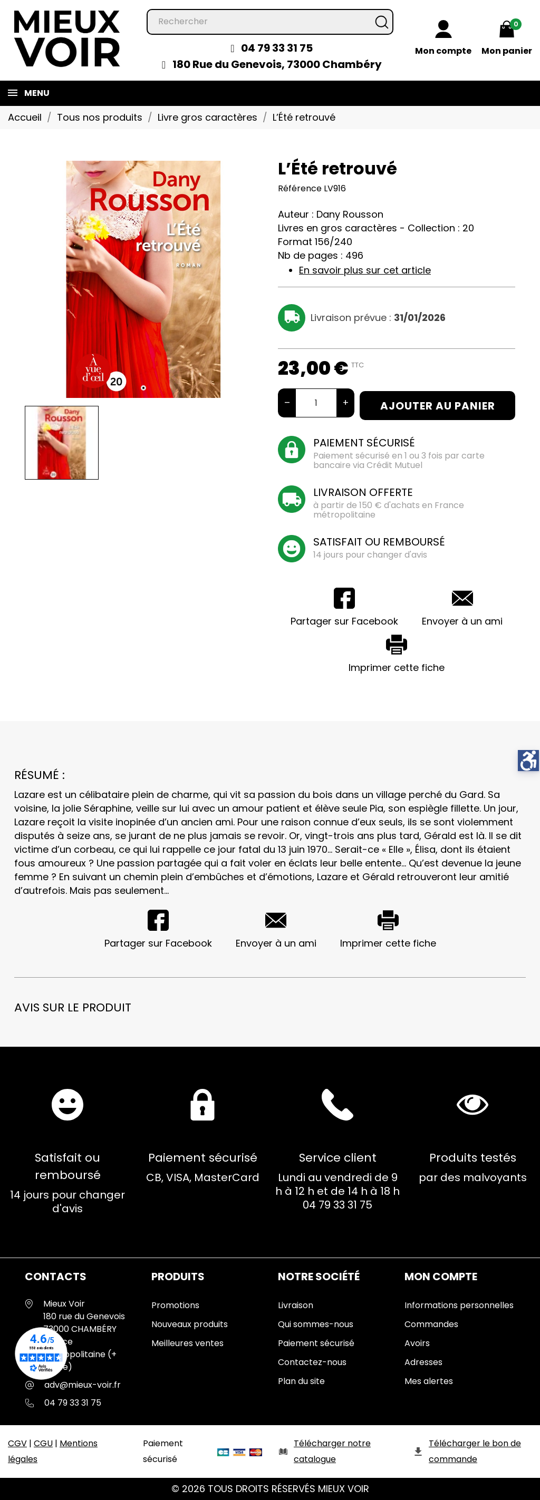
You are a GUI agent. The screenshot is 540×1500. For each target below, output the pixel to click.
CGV (17, 1443)
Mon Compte (440, 1276)
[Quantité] (316, 402)
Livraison (295, 1305)
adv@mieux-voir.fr (82, 1385)
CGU (43, 1443)
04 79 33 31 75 (277, 48)
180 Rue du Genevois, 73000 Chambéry (277, 64)
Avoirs (417, 1343)
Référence (300, 188)
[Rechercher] (270, 22)
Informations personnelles (459, 1305)
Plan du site (301, 1381)
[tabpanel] (143, 279)
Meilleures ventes (187, 1343)
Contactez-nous (312, 1362)
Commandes (431, 1324)
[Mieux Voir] (67, 38)
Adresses (423, 1362)
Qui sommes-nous (315, 1324)
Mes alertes (428, 1381)
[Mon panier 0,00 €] (506, 39)
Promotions (175, 1305)
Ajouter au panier (437, 405)
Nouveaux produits (189, 1324)
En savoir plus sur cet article (365, 270)
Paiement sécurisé (316, 1343)
